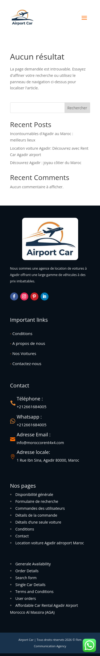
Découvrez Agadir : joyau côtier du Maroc (45, 162)
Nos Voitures (23, 353)
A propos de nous (27, 343)
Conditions (21, 333)
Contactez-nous (25, 363)
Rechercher (77, 107)
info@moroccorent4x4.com (40, 442)
